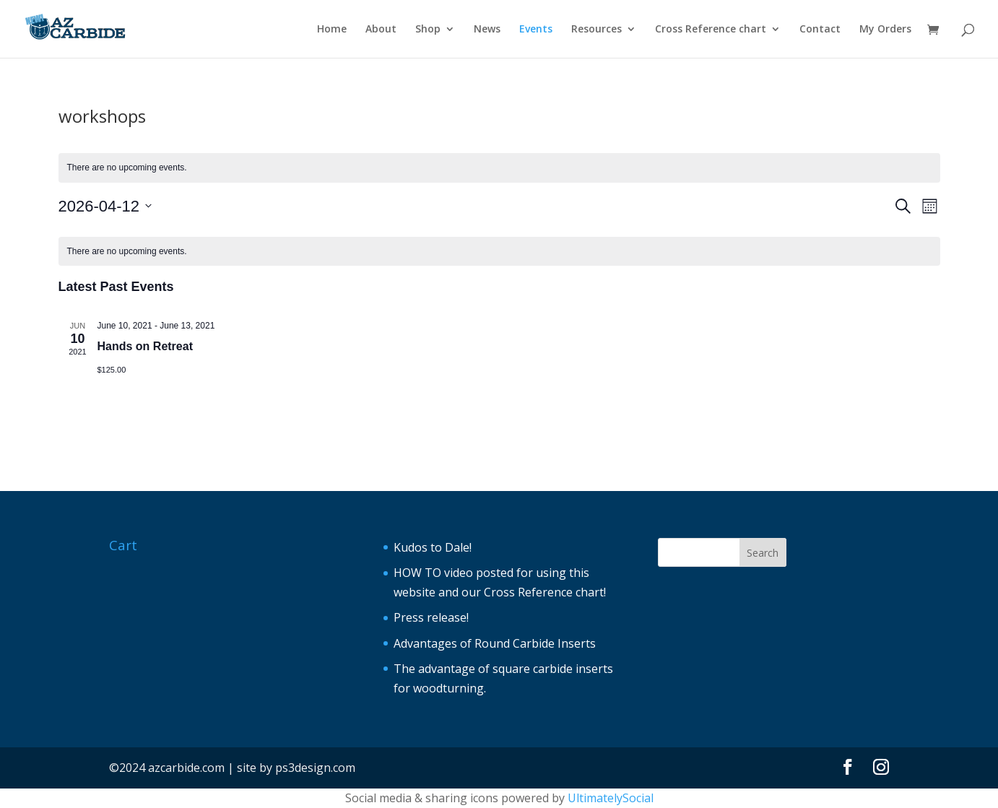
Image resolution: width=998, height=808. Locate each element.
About (380, 29)
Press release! (431, 617)
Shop (428, 29)
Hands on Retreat (145, 346)
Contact (820, 29)
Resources (596, 29)
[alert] (499, 168)
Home (332, 29)
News (487, 29)
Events (535, 29)
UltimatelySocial (611, 798)
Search (762, 553)
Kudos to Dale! (433, 547)
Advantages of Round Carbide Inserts (495, 643)
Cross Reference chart (710, 29)
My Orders (885, 29)
